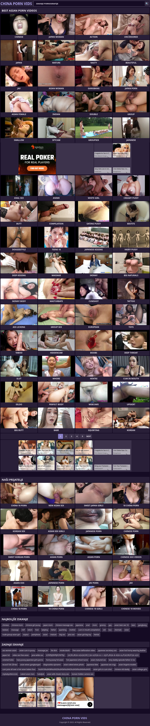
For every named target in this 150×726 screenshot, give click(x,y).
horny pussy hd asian (54, 660)
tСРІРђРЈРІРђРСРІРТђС (55, 655)
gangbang (142, 625)
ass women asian (9, 650)
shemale (118, 630)
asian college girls (139, 669)
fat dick (54, 650)
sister (127, 630)
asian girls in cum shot (102, 669)
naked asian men (27, 674)
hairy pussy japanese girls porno (30, 660)
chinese (5, 625)
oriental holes (8, 660)
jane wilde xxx (37, 655)
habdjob (40, 674)
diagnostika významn (52, 664)
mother (72, 630)
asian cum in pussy (27, 650)
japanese (79, 625)
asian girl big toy (84, 634)
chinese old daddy (122, 669)
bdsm (30, 630)
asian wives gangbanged (30, 664)
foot (37, 630)
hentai (96, 634)
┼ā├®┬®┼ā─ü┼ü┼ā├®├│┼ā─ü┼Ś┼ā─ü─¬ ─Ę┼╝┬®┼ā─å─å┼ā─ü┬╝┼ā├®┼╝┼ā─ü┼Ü (103, 655)
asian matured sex (98, 660)
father (53, 630)
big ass (62, 634)
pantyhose (36, 634)
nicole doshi (65, 650)
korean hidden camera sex (82, 674)
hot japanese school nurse (77, 660)
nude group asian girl (11, 634)
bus (110, 630)
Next (88, 436)
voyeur (26, 634)
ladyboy (45, 630)
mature (53, 634)
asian (45, 634)
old (104, 630)
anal (88, 625)
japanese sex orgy (108, 664)
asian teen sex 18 (122, 625)
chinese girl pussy (33, 625)
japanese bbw (92, 664)
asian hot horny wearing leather (133, 650)
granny (103, 625)
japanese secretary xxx (107, 650)
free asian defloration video (84, 650)
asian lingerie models (127, 664)
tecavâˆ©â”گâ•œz (9, 664)
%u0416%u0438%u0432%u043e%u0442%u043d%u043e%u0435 (64, 669)
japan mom (48, 625)
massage (15, 630)
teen (133, 625)
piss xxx (71, 634)
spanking (62, 630)
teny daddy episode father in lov (122, 660)
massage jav (43, 650)
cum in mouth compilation (89, 630)
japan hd (6, 655)
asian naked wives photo (74, 664)
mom (95, 625)
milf (23, 630)
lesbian (5, 630)
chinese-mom (17, 625)
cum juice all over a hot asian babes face (18, 669)
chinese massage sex (64, 625)
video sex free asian (21, 655)
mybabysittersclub (10, 674)
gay (110, 625)
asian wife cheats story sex (58, 674)
